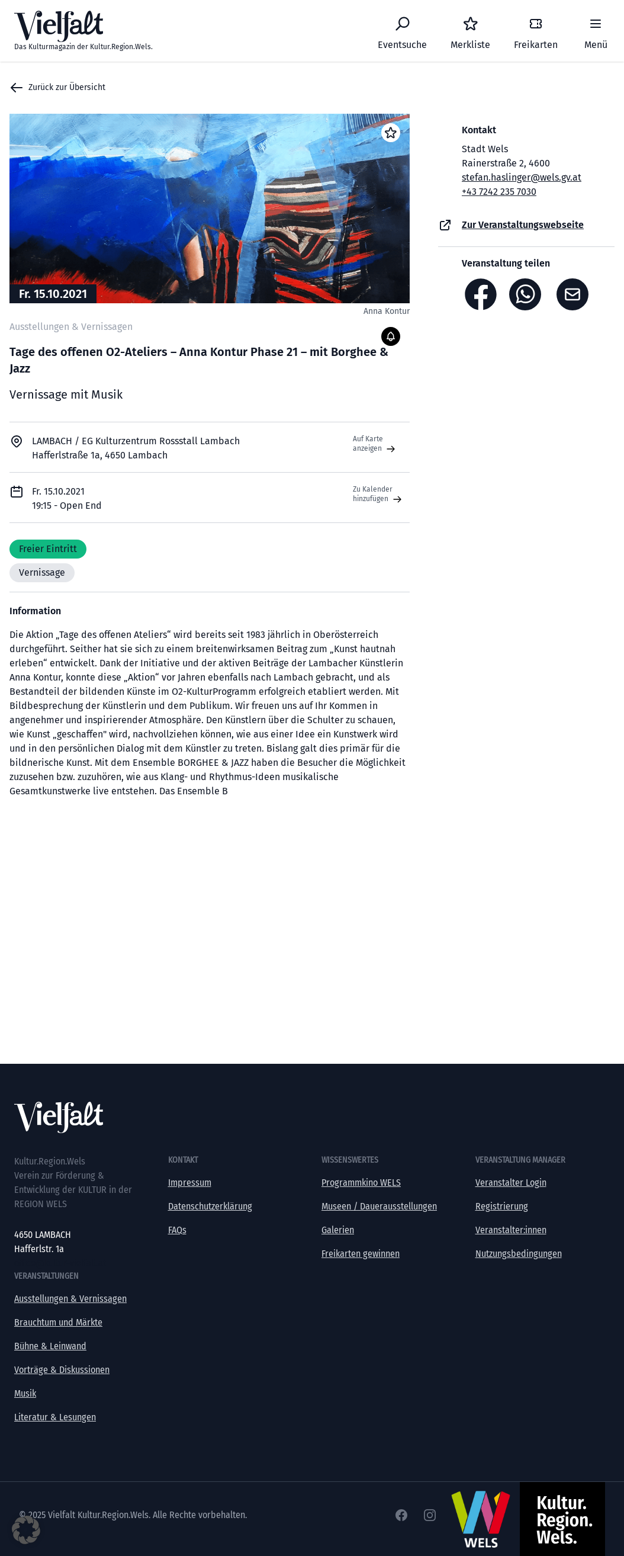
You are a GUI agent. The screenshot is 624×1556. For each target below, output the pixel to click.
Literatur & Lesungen (55, 1417)
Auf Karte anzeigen (375, 444)
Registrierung (501, 1206)
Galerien (337, 1230)
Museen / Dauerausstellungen (379, 1206)
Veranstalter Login (510, 1182)
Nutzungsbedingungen (518, 1253)
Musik (25, 1393)
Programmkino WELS (361, 1182)
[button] (26, 1530)
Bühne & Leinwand (50, 1346)
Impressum (189, 1182)
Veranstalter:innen (510, 1230)
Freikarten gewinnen (360, 1253)
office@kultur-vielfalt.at (60, 1263)
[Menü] (595, 30)
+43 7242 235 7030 (499, 191)
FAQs (177, 1230)
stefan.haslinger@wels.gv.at (521, 177)
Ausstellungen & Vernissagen (70, 1298)
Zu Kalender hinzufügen (378, 494)
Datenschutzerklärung (210, 1206)
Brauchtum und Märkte (58, 1322)
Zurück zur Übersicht (57, 88)
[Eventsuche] (402, 30)
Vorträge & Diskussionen (62, 1369)
